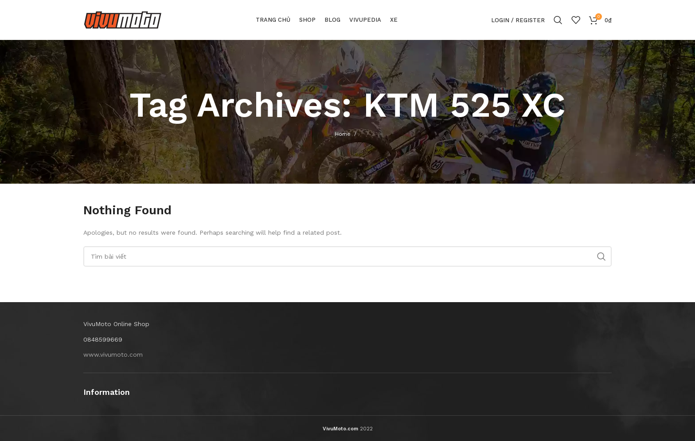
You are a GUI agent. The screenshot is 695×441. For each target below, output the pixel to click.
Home (343, 134)
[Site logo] (122, 19)
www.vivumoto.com (113, 354)
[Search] (558, 20)
